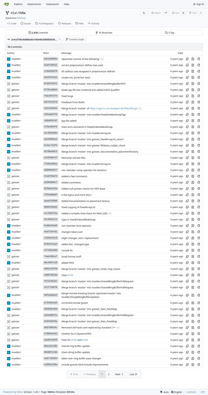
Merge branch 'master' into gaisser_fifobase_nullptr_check (93, 145)
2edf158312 (50, 65)
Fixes (64, 275)
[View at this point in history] (198, 58)
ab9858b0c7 (50, 182)
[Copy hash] (187, 58)
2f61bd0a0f (50, 194)
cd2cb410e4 (50, 108)
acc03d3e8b (50, 133)
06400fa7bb (50, 352)
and (79, 340)
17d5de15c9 (50, 238)
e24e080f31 (50, 315)
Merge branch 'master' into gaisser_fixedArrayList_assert (92, 139)
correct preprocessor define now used (82, 65)
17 (165, 12)
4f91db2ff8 (50, 114)
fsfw (22, 13)
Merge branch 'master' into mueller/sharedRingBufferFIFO (93, 83)
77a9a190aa (50, 164)
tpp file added (69, 120)
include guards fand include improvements (84, 364)
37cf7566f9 (50, 287)
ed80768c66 (50, 275)
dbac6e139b (50, 346)
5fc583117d (50, 219)
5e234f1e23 (50, 77)
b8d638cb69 (50, 309)
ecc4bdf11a (50, 213)
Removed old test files (73, 157)
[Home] (6, 4)
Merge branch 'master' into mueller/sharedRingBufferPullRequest (97, 281)
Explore (18, 4)
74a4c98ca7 (50, 256)
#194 (70, 275)
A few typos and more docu (76, 194)
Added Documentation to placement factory (85, 201)
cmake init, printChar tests (75, 77)
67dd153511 (50, 83)
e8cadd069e (50, 59)
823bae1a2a (50, 188)
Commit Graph (75, 39)
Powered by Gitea (13, 391)
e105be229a (50, 364)
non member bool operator (76, 225)
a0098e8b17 (50, 170)
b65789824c (50, 327)
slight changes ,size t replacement (79, 238)
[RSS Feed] (144, 12)
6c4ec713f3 (50, 145)
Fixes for (66, 340)
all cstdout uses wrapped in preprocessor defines (88, 71)
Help (66, 4)
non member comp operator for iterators (84, 170)
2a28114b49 (50, 340)
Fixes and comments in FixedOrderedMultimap (87, 126)
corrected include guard (74, 303)
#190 (74, 340)
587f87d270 (50, 102)
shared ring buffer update (75, 346)
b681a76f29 (50, 269)
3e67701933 (50, 358)
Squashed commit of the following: (80, 59)
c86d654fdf (50, 120)
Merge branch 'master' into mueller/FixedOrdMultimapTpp (93, 114)
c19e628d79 (50, 71)
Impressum (52, 4)
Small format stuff (71, 256)
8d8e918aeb (50, 207)
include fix (67, 250)
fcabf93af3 (50, 176)
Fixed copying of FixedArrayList (78, 207)
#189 (85, 340)
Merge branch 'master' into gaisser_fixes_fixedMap (89, 309)
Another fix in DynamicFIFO (76, 333)
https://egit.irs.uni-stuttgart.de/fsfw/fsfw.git (113, 108)
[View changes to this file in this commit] (192, 58)
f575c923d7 (50, 281)
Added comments (71, 182)
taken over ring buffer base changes (81, 358)
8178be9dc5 (50, 151)
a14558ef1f (50, 157)
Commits (38, 32)
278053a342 (50, 333)
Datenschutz (34, 4)
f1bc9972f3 (50, 96)
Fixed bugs (67, 96)
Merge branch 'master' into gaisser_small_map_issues (90, 269)
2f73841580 (50, 250)
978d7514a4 (50, 244)
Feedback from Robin (73, 102)
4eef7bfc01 (50, 231)
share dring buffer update (75, 352)
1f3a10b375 (50, 126)
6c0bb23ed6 (50, 225)
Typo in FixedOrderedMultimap (78, 219)
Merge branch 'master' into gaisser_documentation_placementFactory (99, 151)
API (203, 391)
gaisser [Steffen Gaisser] (15, 83)
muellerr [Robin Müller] (16, 58)
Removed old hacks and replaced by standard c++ (88, 327)
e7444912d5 (50, 303)
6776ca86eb (50, 89)
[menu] (164, 392)
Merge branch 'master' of (75, 108)
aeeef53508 (50, 201)
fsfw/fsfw (21, 18)
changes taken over (72, 231)
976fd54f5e (50, 321)
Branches (104, 32)
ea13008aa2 (50, 139)
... (102, 59)
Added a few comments (74, 176)
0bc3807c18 (50, 262)
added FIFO (67, 262)
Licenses (191, 391)
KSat (14, 13)
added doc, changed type (75, 244)
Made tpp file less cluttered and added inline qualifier (90, 89)
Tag (169, 32)
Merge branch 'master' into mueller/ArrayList (86, 133)
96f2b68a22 (50, 295)
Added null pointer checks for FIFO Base (83, 188)
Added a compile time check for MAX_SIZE (84, 213)
